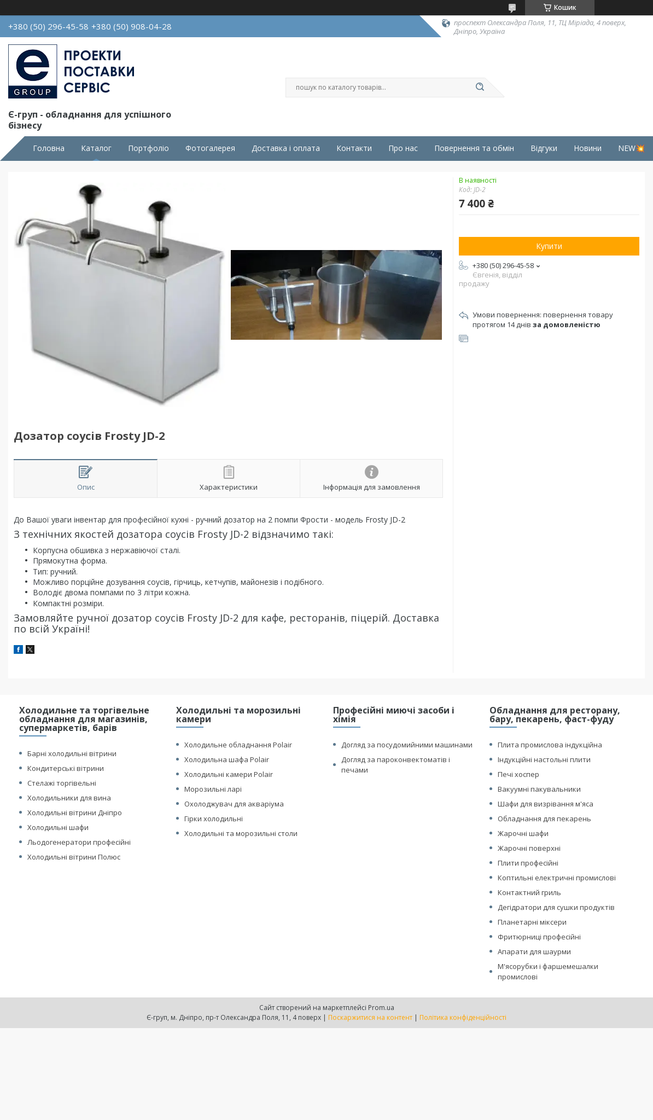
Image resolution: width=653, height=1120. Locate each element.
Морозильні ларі (213, 789)
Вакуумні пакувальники (539, 789)
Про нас (403, 148)
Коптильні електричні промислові (557, 878)
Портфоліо (148, 148)
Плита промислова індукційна (550, 745)
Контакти (354, 148)
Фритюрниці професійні (539, 937)
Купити (549, 246)
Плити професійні (528, 863)
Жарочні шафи (523, 833)
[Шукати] (480, 87)
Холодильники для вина (69, 798)
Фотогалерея (210, 148)
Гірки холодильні (213, 818)
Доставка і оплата (286, 148)
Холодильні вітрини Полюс (73, 857)
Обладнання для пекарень (544, 818)
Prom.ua (381, 1007)
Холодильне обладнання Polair (238, 745)
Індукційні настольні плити (544, 759)
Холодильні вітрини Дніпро (74, 812)
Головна (49, 148)
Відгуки (543, 148)
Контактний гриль (529, 892)
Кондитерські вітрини (65, 768)
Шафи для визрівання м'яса (545, 804)
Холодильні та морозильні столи (241, 833)
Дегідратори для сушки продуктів (556, 907)
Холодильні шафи (58, 827)
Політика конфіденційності (462, 1017)
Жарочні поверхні (529, 848)
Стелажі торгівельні (61, 783)
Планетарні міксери (532, 922)
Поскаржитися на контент (370, 1017)
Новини (588, 148)
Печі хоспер (518, 774)
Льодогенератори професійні (79, 842)
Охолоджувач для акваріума (234, 804)
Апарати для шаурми (534, 951)
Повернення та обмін (474, 148)
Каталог (96, 148)
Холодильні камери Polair (228, 774)
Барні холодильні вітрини (71, 753)
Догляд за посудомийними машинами (407, 745)
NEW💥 (631, 148)
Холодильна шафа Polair (226, 759)
